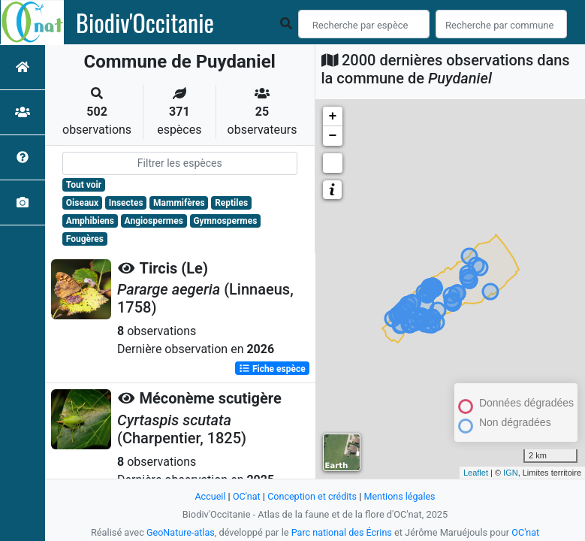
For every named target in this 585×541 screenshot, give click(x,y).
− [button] (333, 136)
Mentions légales (400, 496)
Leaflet (475, 472)
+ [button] (333, 116)
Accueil (209, 496)
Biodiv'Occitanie (145, 23)
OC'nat (245, 496)
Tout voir (83, 185)
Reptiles (231, 203)
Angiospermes (154, 221)
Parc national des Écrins (342, 532)
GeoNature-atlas (179, 532)
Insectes (126, 203)
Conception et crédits (312, 496)
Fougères (85, 239)
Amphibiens (90, 221)
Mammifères (178, 203)
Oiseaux (82, 203)
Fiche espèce (272, 368)
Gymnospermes (225, 221)
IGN (510, 472)
